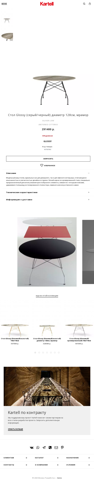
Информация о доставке (19, 199)
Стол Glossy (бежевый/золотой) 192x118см (15, 340)
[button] (35, 352)
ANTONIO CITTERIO (48, 124)
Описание (11, 173)
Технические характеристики (21, 192)
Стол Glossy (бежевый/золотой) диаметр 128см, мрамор (47, 340)
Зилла (59, 478)
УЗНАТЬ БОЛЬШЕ (15, 429)
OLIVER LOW (48, 120)
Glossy (48, 141)
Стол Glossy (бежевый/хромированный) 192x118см (79, 340)
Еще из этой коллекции (47, 296)
